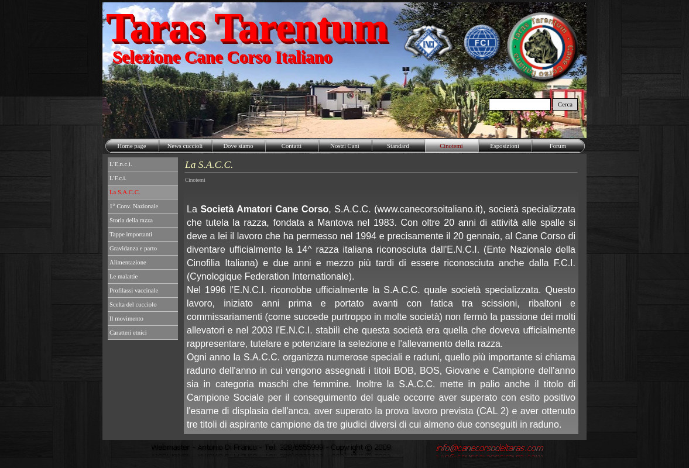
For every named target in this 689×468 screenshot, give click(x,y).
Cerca (565, 104)
